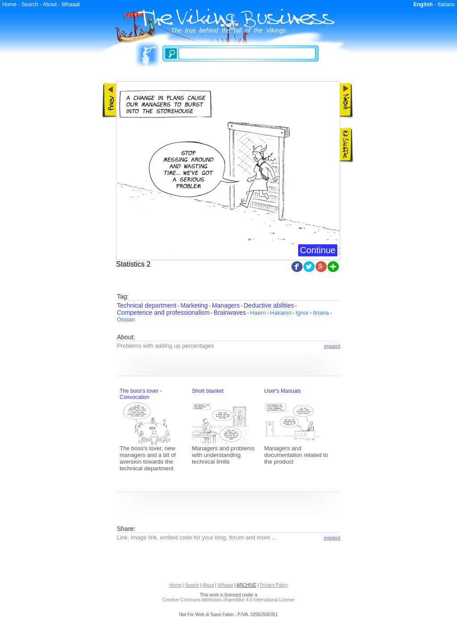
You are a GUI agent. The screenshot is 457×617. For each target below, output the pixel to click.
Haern (258, 312)
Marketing (194, 305)
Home (9, 4)
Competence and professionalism (163, 312)
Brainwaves (230, 312)
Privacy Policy (273, 585)
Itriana (321, 312)
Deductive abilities (269, 305)
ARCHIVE (246, 585)
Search (29, 4)
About (50, 4)
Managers (226, 305)
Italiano (446, 4)
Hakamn (280, 312)
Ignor (302, 312)
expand (332, 346)
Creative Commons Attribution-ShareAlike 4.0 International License (228, 599)
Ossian (126, 319)
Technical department (146, 305)
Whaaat (71, 4)
